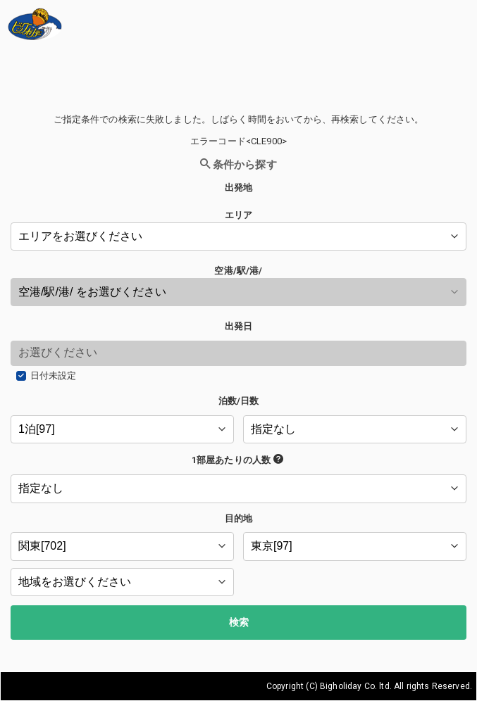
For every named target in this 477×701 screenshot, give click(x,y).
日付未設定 (53, 375)
